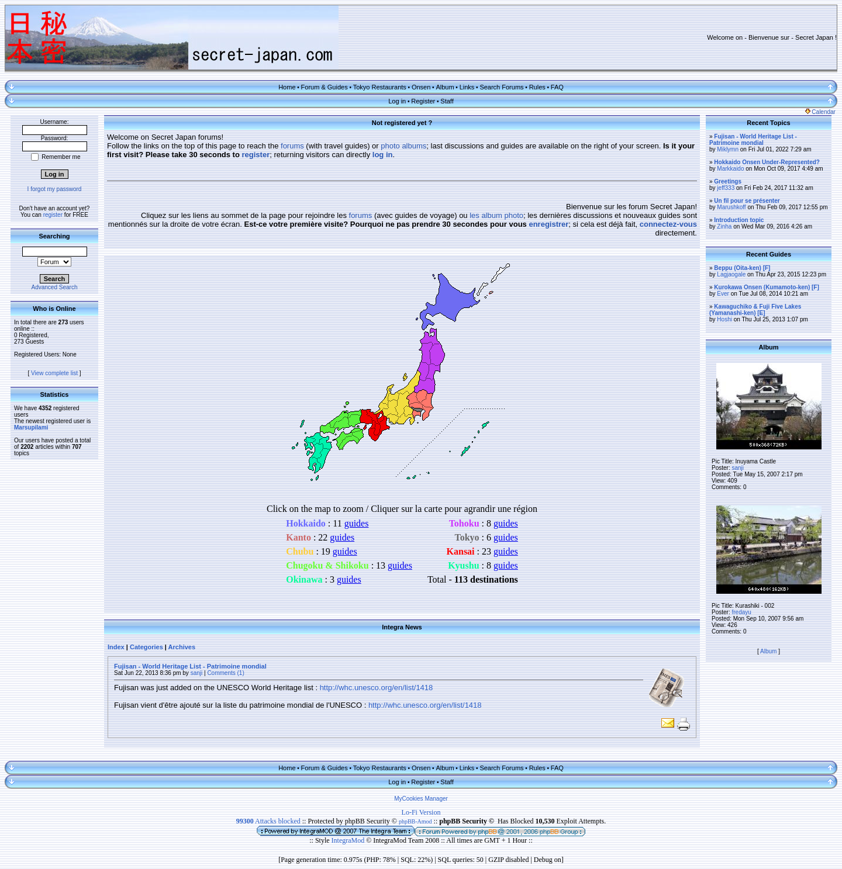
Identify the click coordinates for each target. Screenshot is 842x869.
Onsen (421, 87)
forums (292, 145)
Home (286, 87)
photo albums (403, 145)
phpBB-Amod (415, 821)
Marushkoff (731, 207)
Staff (446, 101)
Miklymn (728, 149)
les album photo (496, 215)
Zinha (724, 226)
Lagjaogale (731, 274)
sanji (197, 673)
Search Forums (501, 87)
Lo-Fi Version (421, 812)
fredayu (741, 612)
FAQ (557, 87)
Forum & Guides (324, 87)
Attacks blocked (268, 821)
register (53, 215)
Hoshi (724, 319)
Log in (397, 101)
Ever (723, 293)
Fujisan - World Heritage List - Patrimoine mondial (190, 666)
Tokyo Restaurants (379, 87)
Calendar (820, 112)
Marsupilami (31, 427)
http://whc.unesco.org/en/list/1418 (376, 687)
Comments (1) (225, 673)
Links (467, 87)
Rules (537, 87)
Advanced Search (55, 287)
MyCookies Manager (421, 798)
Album (445, 87)
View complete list (54, 373)
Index (116, 646)
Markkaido (730, 168)
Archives (181, 646)
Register (423, 101)
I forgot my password (54, 189)
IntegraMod (349, 840)
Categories (146, 646)
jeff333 (725, 188)
